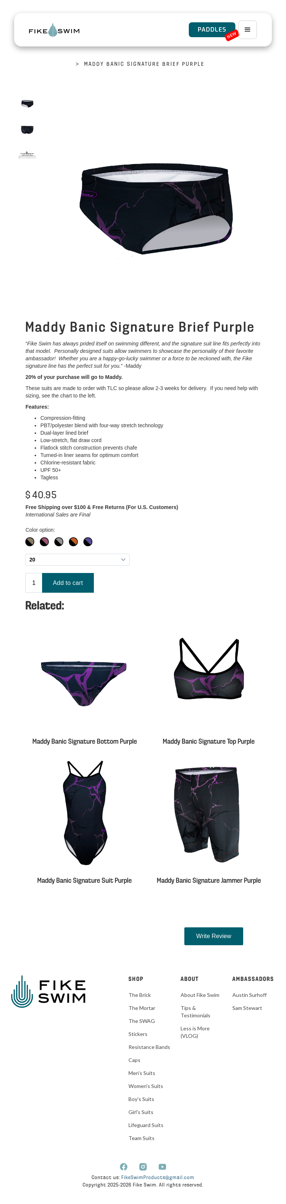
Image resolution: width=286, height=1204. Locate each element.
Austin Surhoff (249, 995)
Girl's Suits (140, 1112)
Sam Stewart (247, 1008)
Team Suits (141, 1138)
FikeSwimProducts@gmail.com (157, 1178)
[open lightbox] (27, 103)
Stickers (137, 1034)
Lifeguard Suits (145, 1125)
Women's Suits (145, 1086)
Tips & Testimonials (195, 1011)
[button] (247, 29)
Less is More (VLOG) (195, 1032)
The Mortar (141, 1008)
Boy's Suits (141, 1099)
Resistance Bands (149, 1047)
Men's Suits (141, 1073)
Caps (134, 1060)
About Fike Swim (200, 995)
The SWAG (141, 1021)
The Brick (139, 995)
